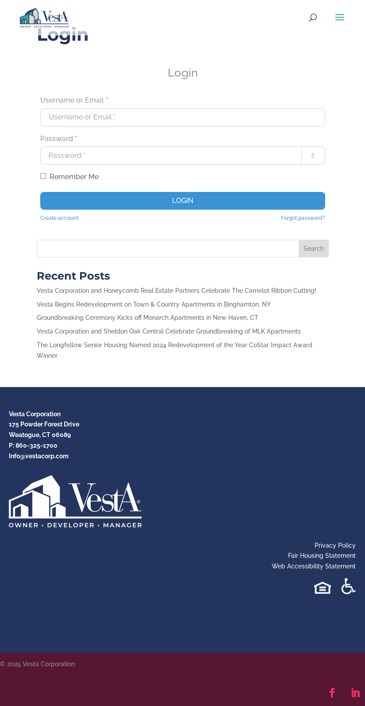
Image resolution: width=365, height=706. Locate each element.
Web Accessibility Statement (314, 566)
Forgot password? (303, 218)
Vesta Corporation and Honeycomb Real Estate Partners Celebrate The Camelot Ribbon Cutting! (176, 290)
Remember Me (74, 177)
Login (182, 200)
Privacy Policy (335, 545)
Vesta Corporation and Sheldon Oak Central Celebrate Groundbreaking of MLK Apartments (169, 331)
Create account (59, 218)
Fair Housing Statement (322, 555)
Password (58, 138)
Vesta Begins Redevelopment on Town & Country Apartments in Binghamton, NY (154, 304)
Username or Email (74, 100)
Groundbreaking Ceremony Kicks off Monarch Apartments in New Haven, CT (147, 317)
